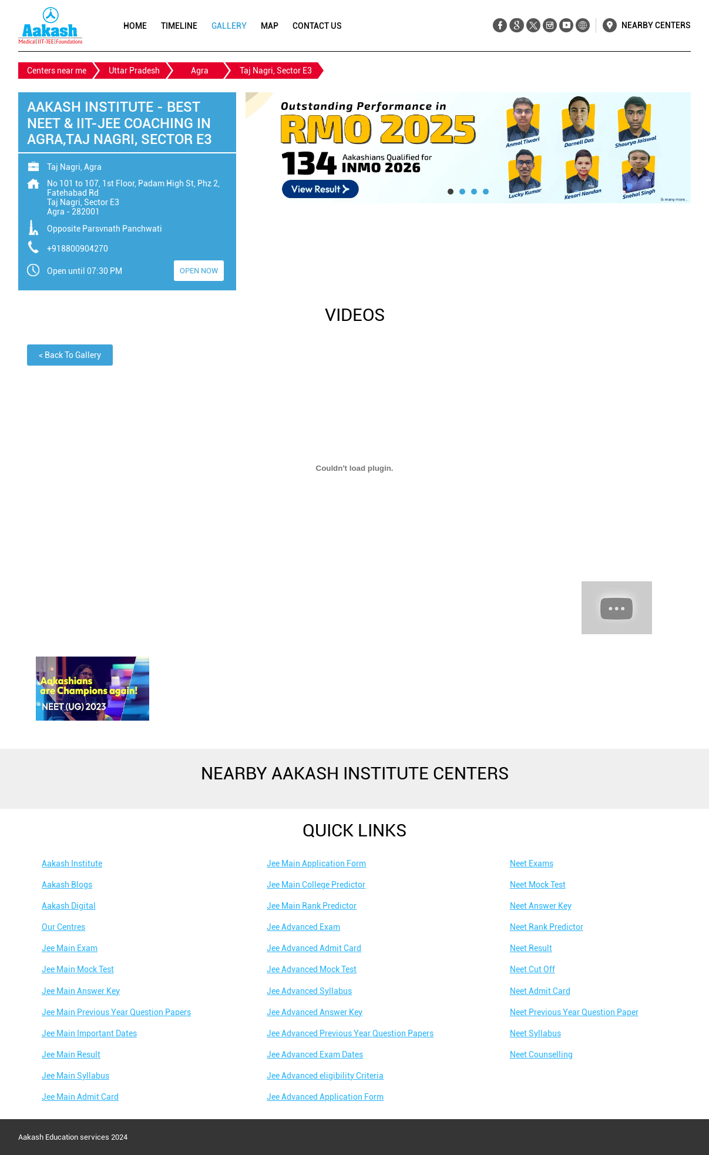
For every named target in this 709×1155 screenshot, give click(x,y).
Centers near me (56, 70)
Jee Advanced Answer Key (314, 1012)
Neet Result (531, 948)
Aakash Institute (72, 863)
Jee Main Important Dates (89, 1033)
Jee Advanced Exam (303, 927)
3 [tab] (474, 192)
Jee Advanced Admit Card (314, 948)
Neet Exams (531, 863)
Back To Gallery (70, 355)
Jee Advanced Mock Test (312, 969)
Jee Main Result (71, 1054)
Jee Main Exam (70, 948)
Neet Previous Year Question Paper (574, 1012)
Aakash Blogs (67, 884)
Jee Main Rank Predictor (312, 905)
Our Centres (63, 927)
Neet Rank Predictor (546, 927)
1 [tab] (450, 192)
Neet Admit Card (540, 991)
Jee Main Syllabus (75, 1075)
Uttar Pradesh (134, 70)
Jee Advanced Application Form (325, 1097)
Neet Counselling (541, 1054)
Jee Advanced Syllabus (309, 991)
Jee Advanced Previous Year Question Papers (350, 1033)
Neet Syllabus (535, 1033)
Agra (200, 70)
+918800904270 (77, 248)
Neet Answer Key (541, 905)
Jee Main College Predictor (316, 884)
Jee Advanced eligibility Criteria (325, 1075)
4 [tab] (486, 192)
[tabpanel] (468, 147)
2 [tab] (462, 192)
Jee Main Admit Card (80, 1097)
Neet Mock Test (538, 884)
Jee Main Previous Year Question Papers (116, 1012)
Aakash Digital (69, 905)
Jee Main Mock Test (78, 969)
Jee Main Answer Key (81, 991)
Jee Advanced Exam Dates (315, 1054)
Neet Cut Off (532, 969)
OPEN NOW (199, 270)
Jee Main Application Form (316, 863)
